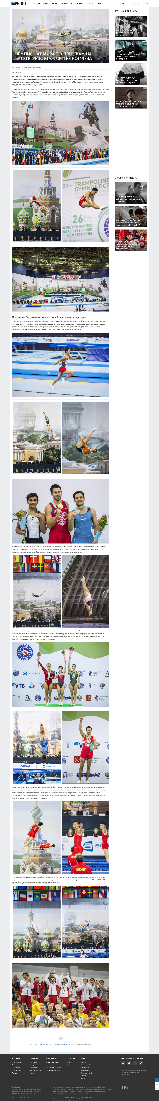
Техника (64, 3)
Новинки (69, 1062)
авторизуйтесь (45, 1044)
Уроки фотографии (52, 1062)
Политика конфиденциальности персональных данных (70, 1093)
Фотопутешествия (18, 1065)
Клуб (99, 3)
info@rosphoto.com (29, 1093)
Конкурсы (33, 1065)
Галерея (90, 3)
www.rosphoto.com (134, 1072)
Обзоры (69, 1065)
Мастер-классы (35, 1070)
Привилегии (85, 1067)
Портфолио (16, 1067)
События (36, 3)
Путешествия (77, 3)
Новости (33, 1073)
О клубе (83, 1062)
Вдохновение (16, 1070)
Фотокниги (84, 1076)
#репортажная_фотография (31, 67)
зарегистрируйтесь (62, 1044)
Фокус (46, 3)
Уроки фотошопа (52, 1065)
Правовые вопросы (53, 1070)
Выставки (33, 1062)
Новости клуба (86, 1065)
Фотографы (85, 1070)
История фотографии (53, 1067)
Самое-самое (17, 1062)
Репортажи (34, 1067)
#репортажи (16, 67)
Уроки (54, 3)
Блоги (83, 1078)
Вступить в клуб (86, 1073)
